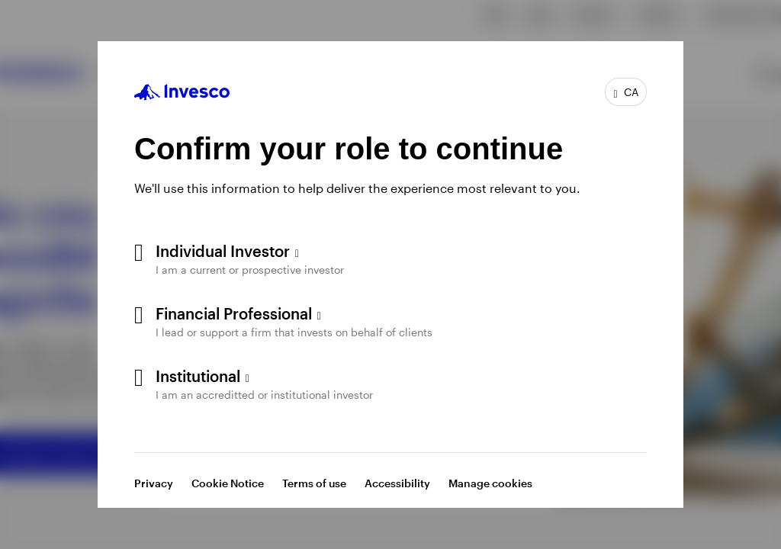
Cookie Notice (227, 483)
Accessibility (397, 483)
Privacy (153, 483)
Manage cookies (490, 483)
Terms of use (314, 483)
